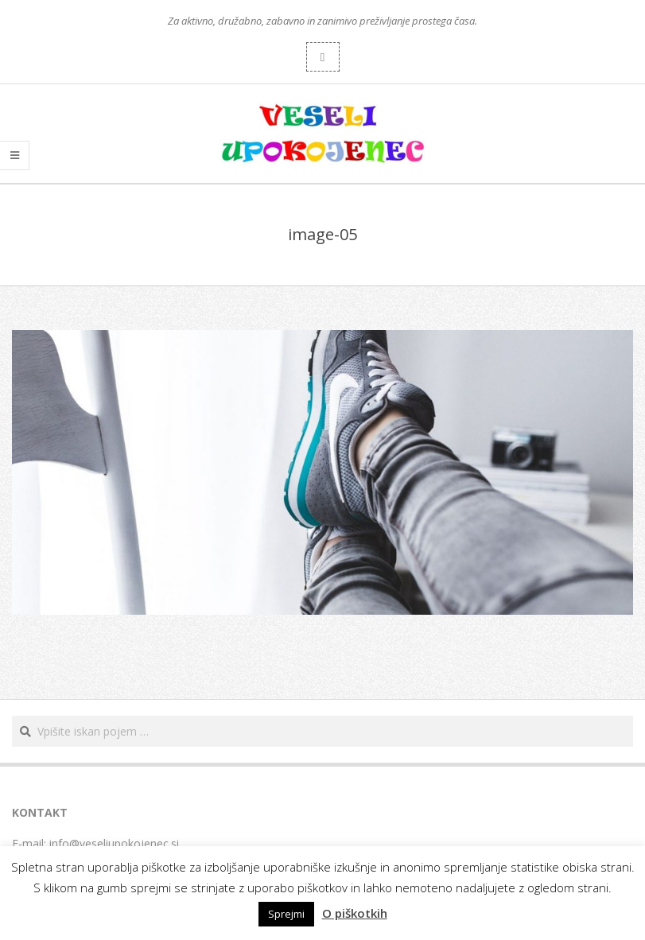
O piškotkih (354, 913)
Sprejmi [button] (286, 914)
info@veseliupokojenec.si (114, 843)
